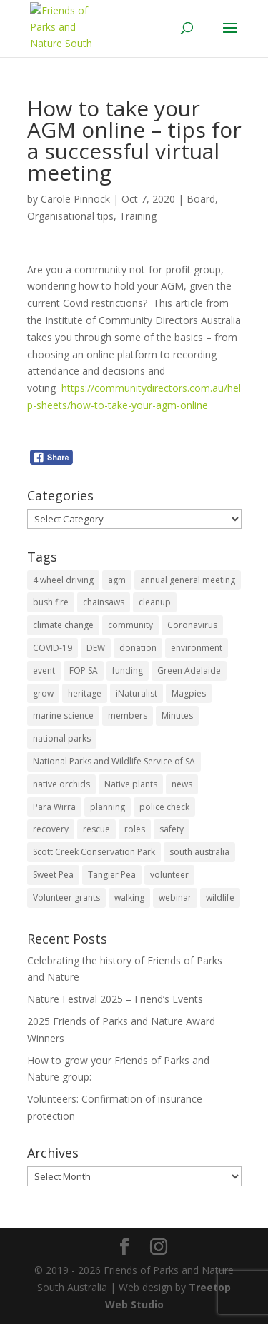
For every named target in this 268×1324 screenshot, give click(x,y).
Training (138, 216)
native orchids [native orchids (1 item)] (61, 784)
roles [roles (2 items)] (134, 829)
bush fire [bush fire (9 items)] (51, 602)
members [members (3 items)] (127, 715)
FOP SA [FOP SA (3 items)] (83, 670)
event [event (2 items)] (44, 670)
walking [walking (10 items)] (129, 897)
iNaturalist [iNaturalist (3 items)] (136, 693)
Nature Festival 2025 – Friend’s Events (115, 999)
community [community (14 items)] (130, 625)
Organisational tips (70, 216)
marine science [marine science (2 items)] (63, 715)
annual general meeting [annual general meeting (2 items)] (187, 580)
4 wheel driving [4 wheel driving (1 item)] (63, 580)
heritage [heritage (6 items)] (84, 693)
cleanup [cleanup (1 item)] (155, 602)
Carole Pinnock (75, 199)
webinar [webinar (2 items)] (175, 897)
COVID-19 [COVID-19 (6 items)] (52, 648)
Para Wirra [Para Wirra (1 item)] (54, 807)
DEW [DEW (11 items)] (95, 648)
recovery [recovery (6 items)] (51, 829)
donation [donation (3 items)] (138, 648)
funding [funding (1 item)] (127, 670)
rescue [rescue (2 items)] (96, 829)
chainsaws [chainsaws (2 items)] (103, 602)
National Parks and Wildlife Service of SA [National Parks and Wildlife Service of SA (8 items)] (114, 761)
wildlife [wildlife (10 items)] (220, 897)
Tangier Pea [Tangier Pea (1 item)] (112, 875)
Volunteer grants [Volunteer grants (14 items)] (66, 897)
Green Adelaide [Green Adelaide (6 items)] (189, 670)
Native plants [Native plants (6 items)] (130, 784)
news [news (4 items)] (182, 784)
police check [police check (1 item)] (164, 807)
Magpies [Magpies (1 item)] (189, 693)
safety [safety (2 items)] (171, 829)
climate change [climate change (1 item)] (63, 625)
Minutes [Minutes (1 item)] (177, 715)
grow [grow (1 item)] (43, 693)
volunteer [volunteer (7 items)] (169, 875)
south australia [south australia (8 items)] (199, 852)
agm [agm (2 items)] (117, 580)
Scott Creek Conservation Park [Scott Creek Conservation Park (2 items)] (94, 852)
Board (201, 199)
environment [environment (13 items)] (196, 648)
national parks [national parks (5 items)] (62, 738)
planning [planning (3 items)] (107, 807)
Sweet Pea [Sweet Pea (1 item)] (53, 875)
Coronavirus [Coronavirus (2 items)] (192, 625)
